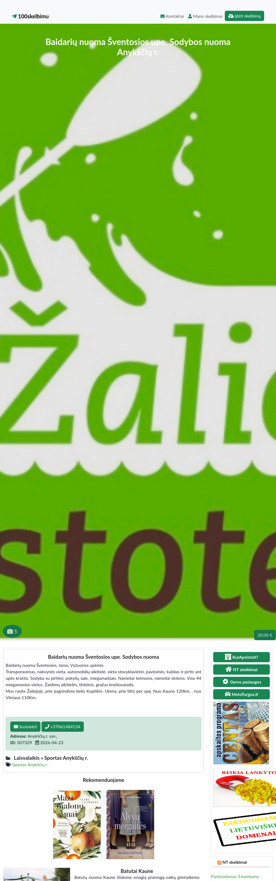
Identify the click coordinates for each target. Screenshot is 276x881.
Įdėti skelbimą (244, 15)
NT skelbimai (234, 862)
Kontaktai (172, 16)
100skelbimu (30, 16)
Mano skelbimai (205, 16)
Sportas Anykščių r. (30, 764)
